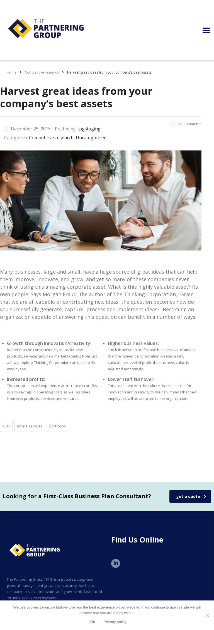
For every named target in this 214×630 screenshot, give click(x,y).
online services (30, 426)
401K (6, 426)
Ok (92, 622)
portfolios (57, 426)
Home (11, 72)
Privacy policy (115, 622)
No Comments (186, 123)
